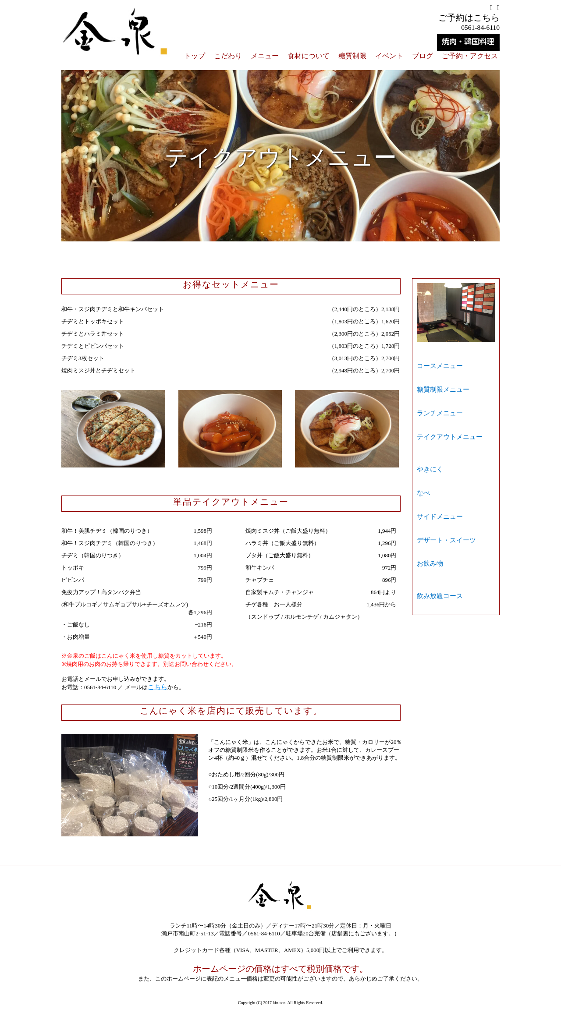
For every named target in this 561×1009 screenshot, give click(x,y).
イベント (389, 56)
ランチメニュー (437, 385)
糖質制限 (352, 56)
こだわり (228, 56)
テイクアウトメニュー (445, 397)
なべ (422, 430)
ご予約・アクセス (470, 56)
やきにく (428, 418)
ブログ (422, 56)
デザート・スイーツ (442, 455)
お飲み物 (428, 467)
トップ (194, 56)
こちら (156, 686)
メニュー (265, 56)
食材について (309, 56)
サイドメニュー (437, 442)
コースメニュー (437, 360)
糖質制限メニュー (439, 372)
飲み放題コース (437, 488)
